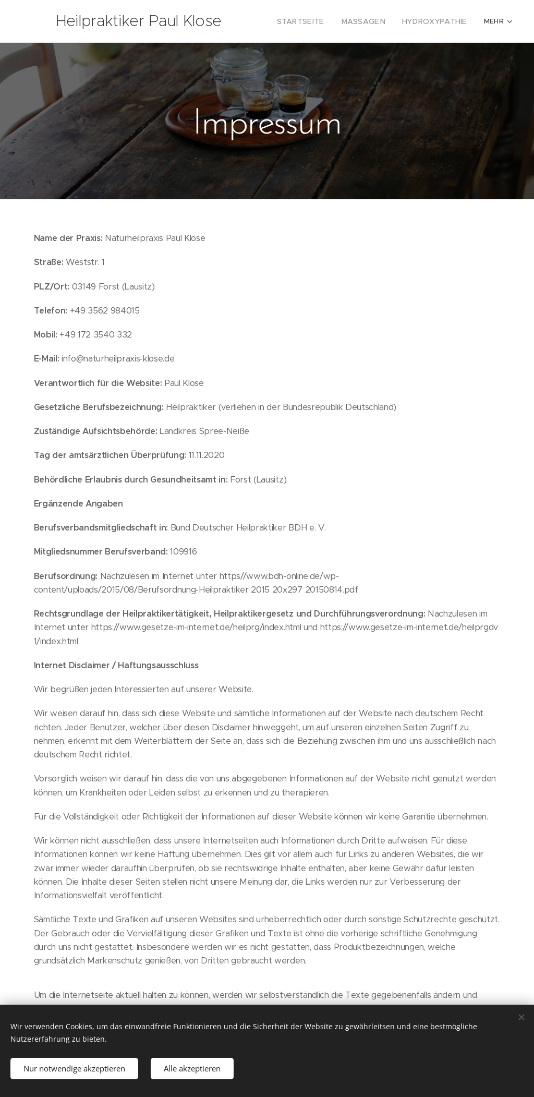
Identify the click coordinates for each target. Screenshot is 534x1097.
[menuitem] (314, 21)
